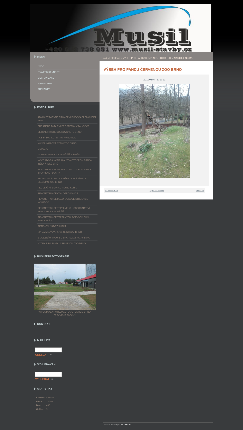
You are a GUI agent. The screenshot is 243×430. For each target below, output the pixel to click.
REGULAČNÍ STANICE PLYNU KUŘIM (57, 187)
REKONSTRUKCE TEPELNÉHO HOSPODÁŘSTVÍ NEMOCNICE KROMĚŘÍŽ (64, 210)
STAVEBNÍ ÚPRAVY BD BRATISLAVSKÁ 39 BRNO (64, 237)
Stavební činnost (48, 72)
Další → (200, 190)
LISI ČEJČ (43, 149)
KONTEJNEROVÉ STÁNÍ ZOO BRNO (57, 143)
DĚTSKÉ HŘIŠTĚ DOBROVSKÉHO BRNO (60, 132)
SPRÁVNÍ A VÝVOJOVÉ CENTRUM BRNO (60, 232)
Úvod (104, 58)
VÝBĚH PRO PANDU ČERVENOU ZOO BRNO (147, 58)
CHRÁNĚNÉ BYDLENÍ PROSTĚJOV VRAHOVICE (64, 126)
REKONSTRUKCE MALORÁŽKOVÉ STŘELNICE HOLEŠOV (63, 201)
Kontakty (44, 89)
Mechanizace (46, 78)
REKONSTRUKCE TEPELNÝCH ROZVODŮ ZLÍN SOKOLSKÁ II (63, 219)
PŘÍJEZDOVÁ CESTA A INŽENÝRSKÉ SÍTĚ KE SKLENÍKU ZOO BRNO (62, 180)
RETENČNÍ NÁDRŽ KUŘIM (52, 226)
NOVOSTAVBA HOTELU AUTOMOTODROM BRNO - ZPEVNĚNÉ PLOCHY (65, 171)
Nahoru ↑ (128, 424)
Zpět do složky (157, 190)
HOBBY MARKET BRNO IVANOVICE (57, 137)
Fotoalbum (115, 58)
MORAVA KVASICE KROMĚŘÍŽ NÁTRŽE (59, 154)
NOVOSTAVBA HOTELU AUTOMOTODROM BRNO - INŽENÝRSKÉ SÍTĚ (65, 162)
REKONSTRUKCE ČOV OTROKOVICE (58, 193)
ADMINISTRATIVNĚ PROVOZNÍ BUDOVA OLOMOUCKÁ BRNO (67, 119)
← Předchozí (111, 190)
